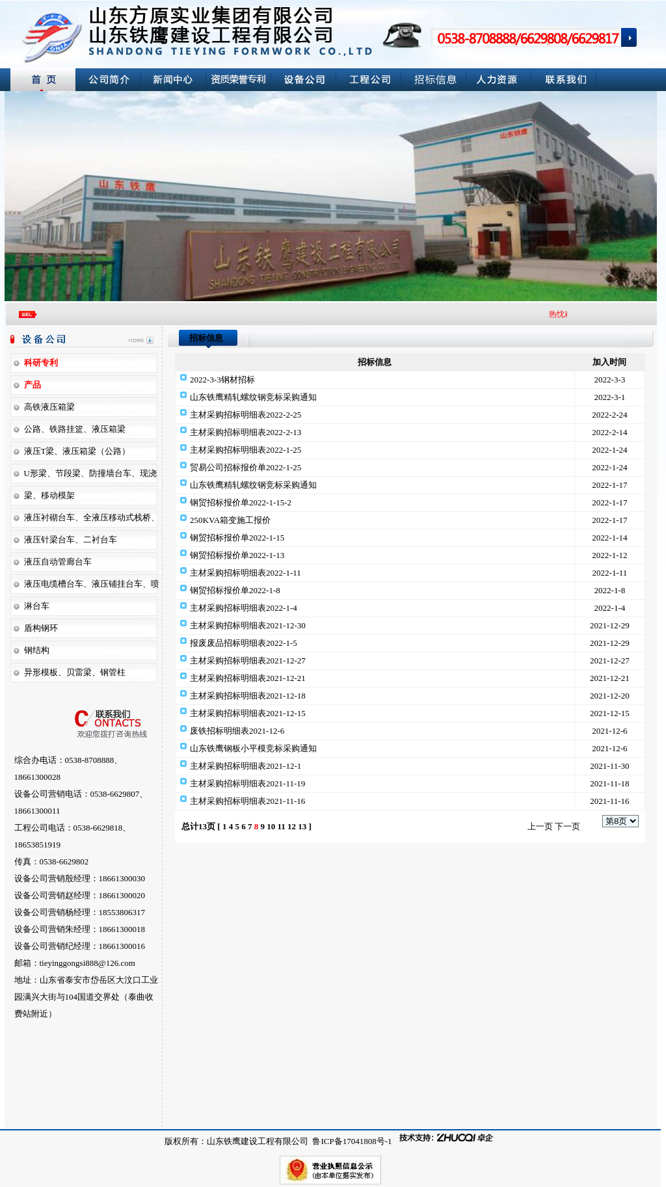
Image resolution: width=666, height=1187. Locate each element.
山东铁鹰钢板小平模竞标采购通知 (253, 748)
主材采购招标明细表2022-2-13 (245, 432)
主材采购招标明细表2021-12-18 (248, 695)
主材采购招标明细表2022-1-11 (245, 573)
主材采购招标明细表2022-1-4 (243, 608)
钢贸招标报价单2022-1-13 (237, 555)
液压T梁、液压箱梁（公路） (77, 451)
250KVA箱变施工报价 (230, 520)
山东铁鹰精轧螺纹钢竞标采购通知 (253, 397)
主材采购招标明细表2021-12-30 (248, 625)
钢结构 (36, 650)
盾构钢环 (41, 628)
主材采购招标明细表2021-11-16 (247, 801)
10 (271, 826)
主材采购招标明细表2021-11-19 (247, 783)
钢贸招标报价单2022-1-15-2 (240, 502)
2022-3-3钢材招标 (222, 379)
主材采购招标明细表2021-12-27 (248, 660)
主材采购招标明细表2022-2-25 (245, 415)
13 (302, 826)
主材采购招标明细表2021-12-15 (248, 713)
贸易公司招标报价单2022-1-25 (245, 467)
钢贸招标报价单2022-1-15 (237, 537)
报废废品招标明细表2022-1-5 (243, 643)
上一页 (540, 826)
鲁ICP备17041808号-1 (351, 1141)
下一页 (567, 826)
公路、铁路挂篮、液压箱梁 (75, 429)
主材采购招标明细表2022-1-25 (245, 450)
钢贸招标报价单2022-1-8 (235, 590)
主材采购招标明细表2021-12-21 (248, 678)
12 (291, 826)
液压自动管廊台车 (58, 562)
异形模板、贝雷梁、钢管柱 (75, 672)
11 (281, 826)
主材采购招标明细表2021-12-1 (245, 766)
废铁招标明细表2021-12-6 (237, 731)
